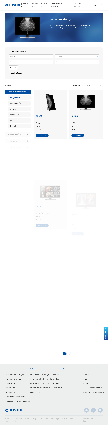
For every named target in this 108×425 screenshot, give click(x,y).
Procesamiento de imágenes (18, 401)
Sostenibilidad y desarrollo (93, 392)
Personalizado (36, 392)
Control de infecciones (15, 396)
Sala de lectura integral (40, 374)
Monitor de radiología (17, 92)
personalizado (12, 388)
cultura (85, 379)
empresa (56, 383)
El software (10, 383)
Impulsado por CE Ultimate (88, 420)
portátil (13, 109)
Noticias (44, 5)
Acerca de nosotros (76, 5)
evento (56, 374)
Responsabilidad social (92, 388)
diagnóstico (15, 97)
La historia (86, 383)
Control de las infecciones (41, 388)
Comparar (42, 135)
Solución (35, 5)
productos (57, 379)
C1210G (74, 117)
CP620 (39, 116)
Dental (13, 126)
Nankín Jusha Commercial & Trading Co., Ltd (24, 418)
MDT (12, 120)
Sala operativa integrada (41, 379)
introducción (87, 374)
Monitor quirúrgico (15, 136)
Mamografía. (15, 103)
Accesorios (10, 392)
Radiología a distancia (40, 383)
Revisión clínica (16, 115)
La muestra (57, 388)
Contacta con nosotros (56, 5)
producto (24, 5)
